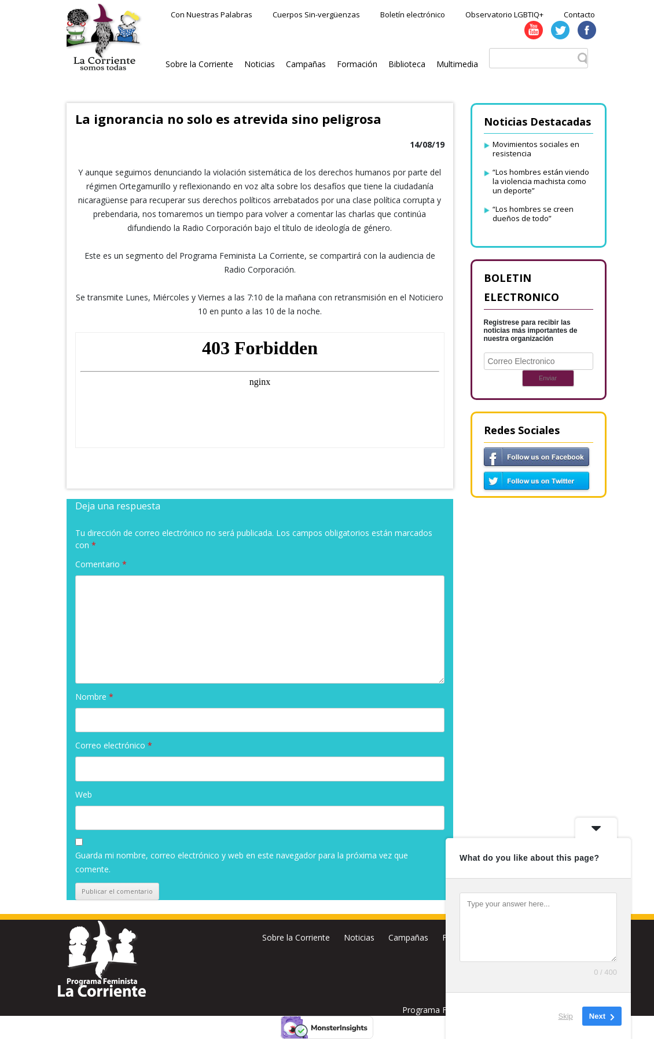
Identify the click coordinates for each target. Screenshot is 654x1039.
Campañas (306, 63)
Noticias (259, 63)
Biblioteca (406, 63)
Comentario (101, 564)
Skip (566, 1015)
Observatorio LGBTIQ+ (504, 14)
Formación (357, 63)
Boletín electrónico (412, 14)
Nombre (94, 696)
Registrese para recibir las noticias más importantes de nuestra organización (531, 330)
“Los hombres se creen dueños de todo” (533, 213)
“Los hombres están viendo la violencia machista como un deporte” (541, 181)
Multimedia (457, 63)
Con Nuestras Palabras (211, 14)
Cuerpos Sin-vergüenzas (316, 14)
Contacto (579, 14)
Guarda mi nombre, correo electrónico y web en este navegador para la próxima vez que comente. (241, 862)
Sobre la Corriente (199, 63)
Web (83, 794)
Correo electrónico (113, 745)
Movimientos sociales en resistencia (536, 148)
